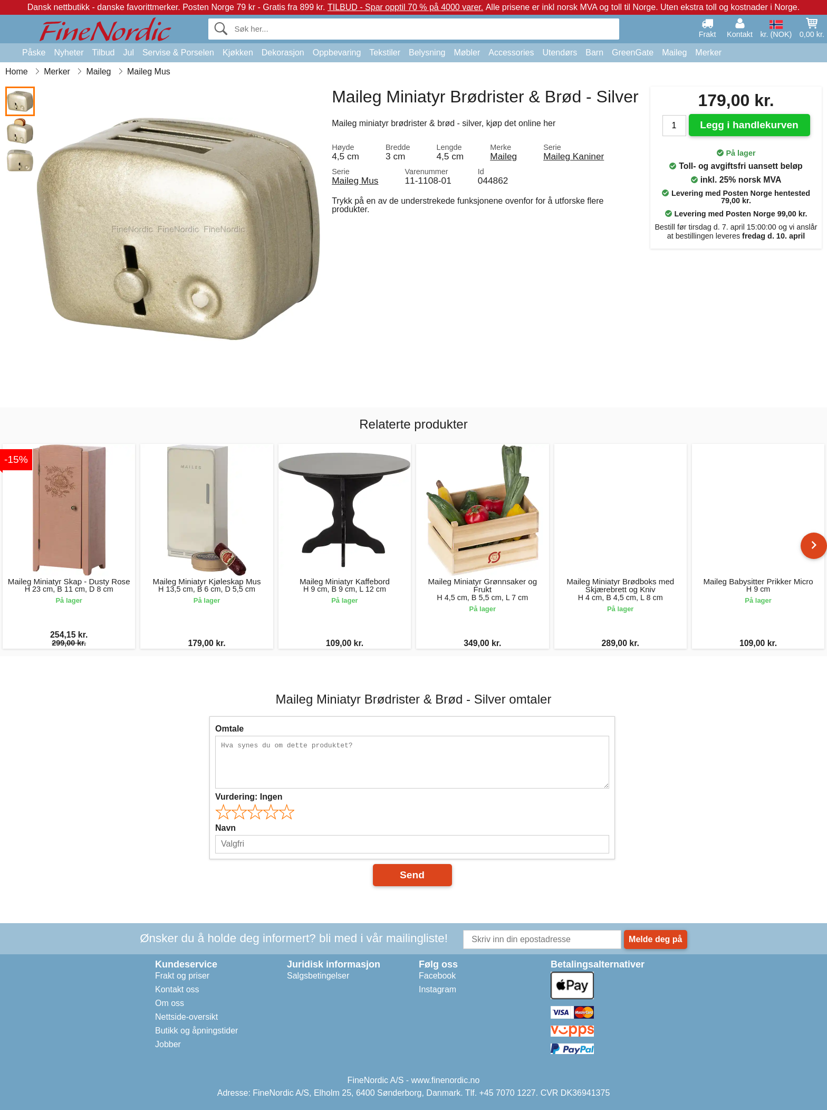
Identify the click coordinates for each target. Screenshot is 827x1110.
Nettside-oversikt (186, 1016)
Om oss (169, 1003)
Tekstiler (384, 52)
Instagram (437, 989)
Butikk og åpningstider (196, 1030)
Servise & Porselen (178, 52)
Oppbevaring (337, 52)
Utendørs (559, 52)
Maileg (674, 52)
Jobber (168, 1044)
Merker (708, 52)
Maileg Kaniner (573, 156)
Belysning (427, 52)
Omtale (229, 728)
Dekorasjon (283, 52)
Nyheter (68, 52)
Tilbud (103, 52)
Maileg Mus (355, 180)
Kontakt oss (177, 989)
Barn (594, 52)
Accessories (511, 52)
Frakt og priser (182, 975)
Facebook (437, 975)
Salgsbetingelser (318, 975)
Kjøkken (238, 52)
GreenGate (632, 52)
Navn (225, 827)
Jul (128, 52)
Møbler (467, 52)
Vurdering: (248, 796)
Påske (33, 52)
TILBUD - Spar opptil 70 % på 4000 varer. (405, 7)
